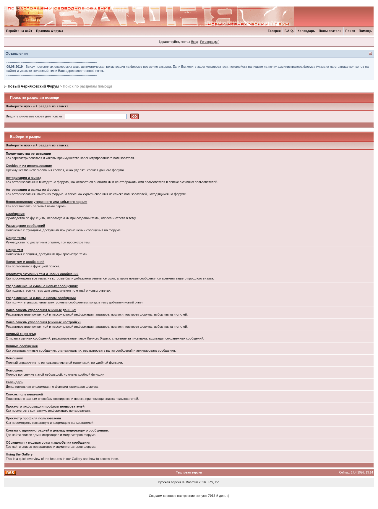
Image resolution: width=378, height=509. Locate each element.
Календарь (306, 31)
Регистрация (208, 41)
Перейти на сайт (19, 31)
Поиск (350, 31)
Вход (194, 41)
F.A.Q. (289, 31)
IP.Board (188, 482)
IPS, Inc (213, 482)
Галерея (274, 31)
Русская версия (169, 482)
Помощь (365, 31)
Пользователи (330, 31)
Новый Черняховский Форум (33, 86)
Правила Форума (49, 31)
